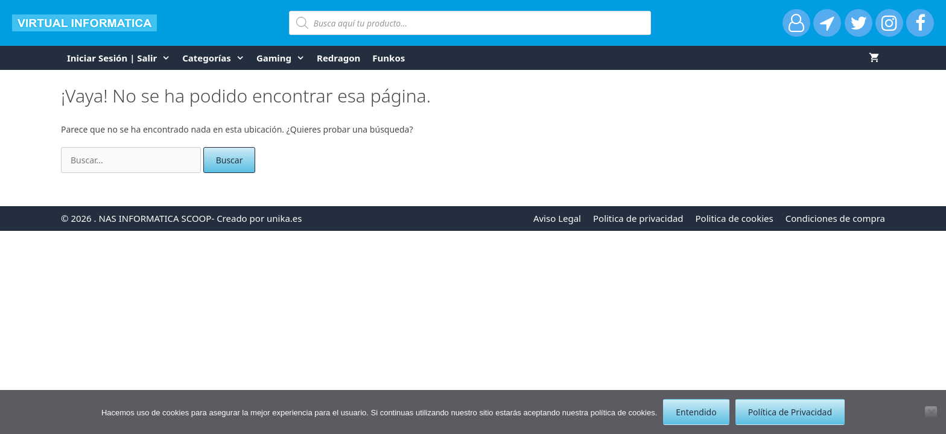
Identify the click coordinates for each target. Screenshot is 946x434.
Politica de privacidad (638, 218)
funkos (388, 58)
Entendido (696, 412)
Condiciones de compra (835, 218)
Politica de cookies (734, 218)
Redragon (338, 58)
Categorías (216, 58)
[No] (931, 412)
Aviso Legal (557, 218)
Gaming (283, 58)
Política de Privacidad (790, 412)
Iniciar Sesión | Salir (121, 58)
